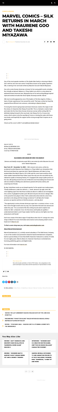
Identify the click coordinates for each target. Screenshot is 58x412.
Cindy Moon (16, 288)
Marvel (30, 288)
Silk (52, 288)
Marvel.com (15, 222)
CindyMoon (24, 288)
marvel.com (23, 244)
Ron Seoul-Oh (11, 41)
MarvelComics (47, 288)
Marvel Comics (37, 288)
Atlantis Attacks (41, 103)
